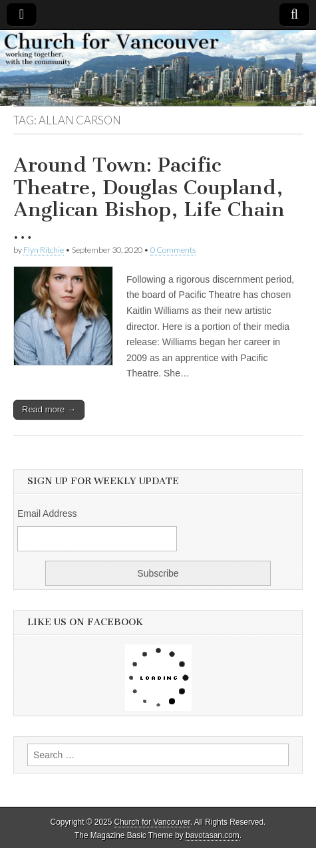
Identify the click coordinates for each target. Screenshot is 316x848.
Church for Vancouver (152, 822)
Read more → (49, 409)
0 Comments (173, 250)
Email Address (47, 513)
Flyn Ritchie (43, 250)
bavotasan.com (212, 835)
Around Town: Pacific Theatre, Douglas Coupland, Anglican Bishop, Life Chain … (149, 198)
